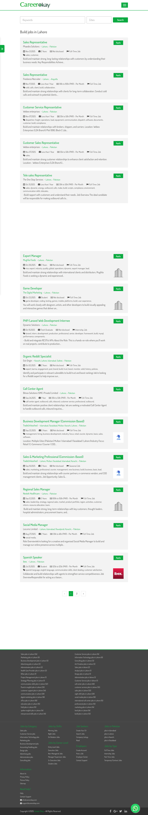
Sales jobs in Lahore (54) (29, 654)
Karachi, (37, 360)
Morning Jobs (53, 730)
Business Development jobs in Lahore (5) (34, 661)
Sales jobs (23, 730)
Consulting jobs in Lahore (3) (84, 661)
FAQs (22, 793)
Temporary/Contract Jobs (113, 760)
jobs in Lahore (109, 734)
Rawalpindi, (60, 529)
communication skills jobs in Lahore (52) (34, 684)
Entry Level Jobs (53, 747)
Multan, (61, 425)
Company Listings (82, 737)
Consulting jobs (25, 760)
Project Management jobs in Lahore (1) (34, 677)
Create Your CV (81, 730)
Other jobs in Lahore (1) (28, 674)
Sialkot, (60, 360)
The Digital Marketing (32, 292)
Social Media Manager (35, 525)
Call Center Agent (33, 389)
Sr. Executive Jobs (54, 760)
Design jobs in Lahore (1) (83, 674)
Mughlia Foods (29, 260)
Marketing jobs (25, 740)
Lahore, (45, 46)
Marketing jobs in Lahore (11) (30, 657)
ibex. (25, 561)
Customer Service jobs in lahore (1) (86, 681)
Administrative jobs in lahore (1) (85, 677)
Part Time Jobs (109, 757)
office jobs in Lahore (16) (29, 700)
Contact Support (81, 760)
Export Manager (32, 256)
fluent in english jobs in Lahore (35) (33, 687)
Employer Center (82, 757)
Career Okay (39, 811)
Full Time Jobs (109, 750)
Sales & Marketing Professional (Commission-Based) (53, 457)
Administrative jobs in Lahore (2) (32, 667)
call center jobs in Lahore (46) (85, 684)
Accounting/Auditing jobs (28, 747)
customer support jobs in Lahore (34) (33, 690)
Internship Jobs (109, 754)
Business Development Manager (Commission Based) (53, 421)
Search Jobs (80, 734)
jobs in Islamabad (110, 730)
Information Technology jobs (29, 737)
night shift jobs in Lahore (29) (85, 694)
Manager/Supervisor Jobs (57, 757)
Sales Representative (35, 42)
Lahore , (46, 79)
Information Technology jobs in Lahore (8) (89, 657)
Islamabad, (52, 360)
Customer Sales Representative (41, 143)
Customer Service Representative (42, 107)
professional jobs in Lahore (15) (85, 704)
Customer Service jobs (27, 734)
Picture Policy (24, 780)
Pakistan (53, 46)
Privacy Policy (24, 777)
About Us (23, 773)
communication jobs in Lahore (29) (32, 694)
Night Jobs (52, 734)
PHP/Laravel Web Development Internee (46, 321)
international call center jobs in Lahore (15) (89, 700)
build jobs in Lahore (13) (83, 714)
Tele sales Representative (37, 175)
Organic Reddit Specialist (37, 356)
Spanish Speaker (32, 557)
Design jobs (24, 750)
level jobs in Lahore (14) (82, 710)
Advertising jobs (25, 754)
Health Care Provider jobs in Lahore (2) (34, 670)
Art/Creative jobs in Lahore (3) (85, 664)
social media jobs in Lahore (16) (85, 697)
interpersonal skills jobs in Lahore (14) (33, 714)
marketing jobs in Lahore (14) (84, 707)
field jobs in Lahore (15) (28, 707)
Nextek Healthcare (31, 493)
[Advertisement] (74, 227)
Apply (118, 42)
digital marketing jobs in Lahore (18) (33, 697)
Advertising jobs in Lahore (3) (30, 664)
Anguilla (54, 79)
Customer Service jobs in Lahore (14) (87, 654)
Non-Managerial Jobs (55, 754)
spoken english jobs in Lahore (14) (32, 710)
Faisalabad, (53, 425)
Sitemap (23, 783)
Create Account (81, 750)
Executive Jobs (53, 750)
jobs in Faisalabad (110, 740)
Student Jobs (52, 764)
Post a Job (79, 754)
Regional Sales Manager (36, 489)
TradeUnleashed (30, 425)
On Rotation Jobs (54, 737)
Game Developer (32, 288)
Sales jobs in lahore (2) (82, 667)
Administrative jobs (26, 757)
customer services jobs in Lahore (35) (87, 687)
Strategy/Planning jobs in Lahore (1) (33, 681)
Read (78, 740)
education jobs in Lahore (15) (30, 704)
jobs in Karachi (109, 737)
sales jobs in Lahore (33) (83, 690)
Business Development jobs (29, 744)
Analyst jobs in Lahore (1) (83, 670)
